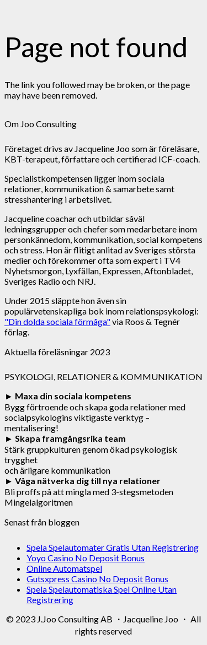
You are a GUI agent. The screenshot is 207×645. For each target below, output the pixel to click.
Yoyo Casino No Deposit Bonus (85, 557)
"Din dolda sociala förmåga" (57, 321)
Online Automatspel (64, 568)
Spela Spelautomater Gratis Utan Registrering (112, 547)
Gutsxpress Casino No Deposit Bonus (97, 578)
